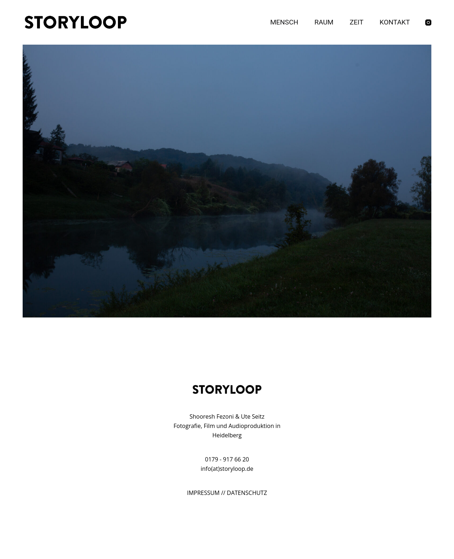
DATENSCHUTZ (247, 493)
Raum (324, 22)
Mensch (284, 22)
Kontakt (395, 22)
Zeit (356, 22)
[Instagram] (428, 22)
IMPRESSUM (203, 493)
